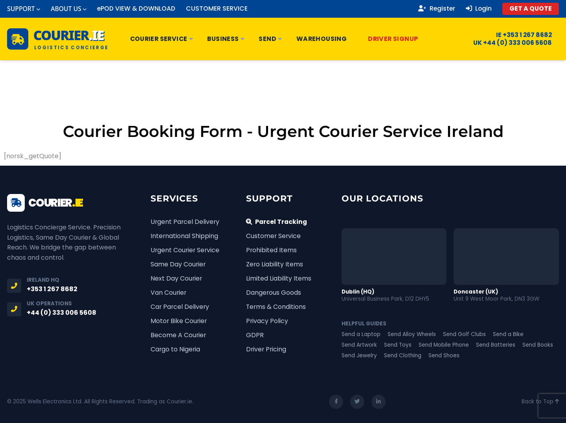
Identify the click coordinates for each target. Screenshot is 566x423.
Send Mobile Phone (444, 345)
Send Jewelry (359, 355)
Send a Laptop (361, 334)
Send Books (537, 345)
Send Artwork (359, 345)
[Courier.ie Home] (58, 39)
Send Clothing (402, 355)
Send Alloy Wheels (412, 334)
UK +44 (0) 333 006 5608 (507, 43)
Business (226, 38)
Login (479, 8)
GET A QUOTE (530, 8)
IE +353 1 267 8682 (519, 35)
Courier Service (161, 38)
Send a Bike (508, 334)
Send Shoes (443, 355)
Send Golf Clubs (464, 334)
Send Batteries (495, 345)
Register (436, 8)
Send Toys (398, 345)
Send (270, 38)
